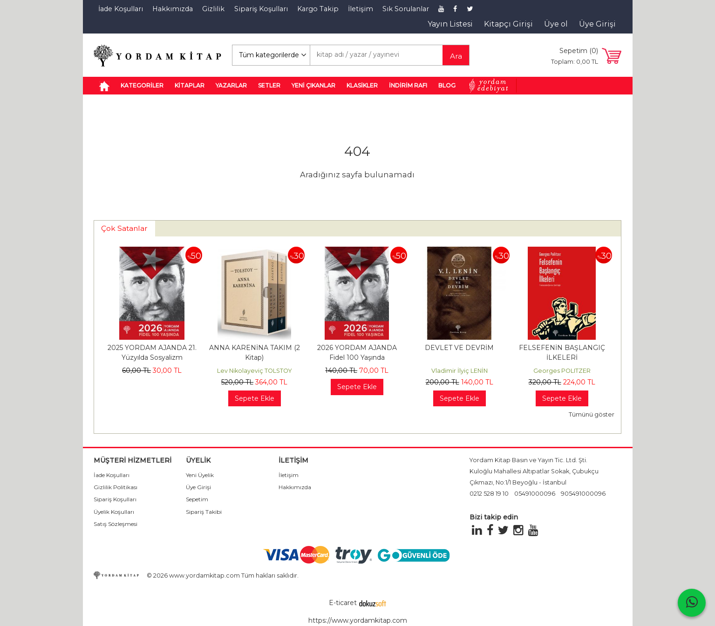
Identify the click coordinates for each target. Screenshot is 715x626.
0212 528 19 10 (489, 493)
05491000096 (534, 493)
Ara (456, 56)
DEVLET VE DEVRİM (459, 347)
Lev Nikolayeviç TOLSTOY (254, 370)
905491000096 (583, 493)
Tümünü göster (591, 414)
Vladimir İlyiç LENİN (459, 370)
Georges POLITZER (562, 370)
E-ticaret (343, 603)
